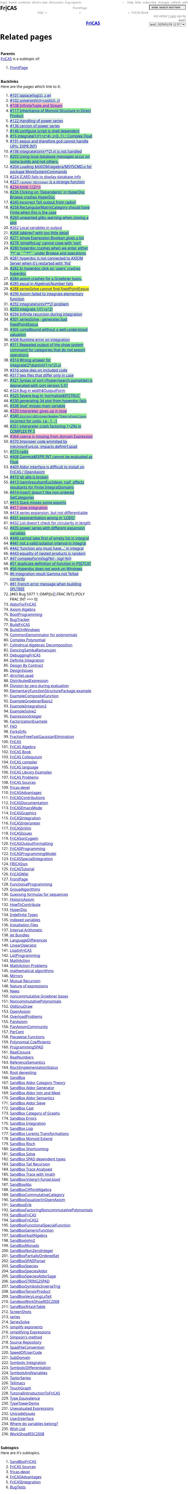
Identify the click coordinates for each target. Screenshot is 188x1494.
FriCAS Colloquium (26, 756)
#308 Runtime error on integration (40, 339)
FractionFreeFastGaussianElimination (42, 736)
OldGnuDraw (21, 1006)
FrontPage (80, 8)
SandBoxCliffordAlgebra (30, 1189)
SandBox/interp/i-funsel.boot (35, 1179)
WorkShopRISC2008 (27, 1433)
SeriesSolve (20, 1321)
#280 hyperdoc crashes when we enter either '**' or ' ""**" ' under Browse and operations (49, 250)
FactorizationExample (28, 721)
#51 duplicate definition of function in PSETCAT (50, 563)
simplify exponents (26, 1327)
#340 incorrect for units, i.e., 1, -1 (48, 418)
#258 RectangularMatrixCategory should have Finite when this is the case (50, 210)
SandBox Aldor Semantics (32, 1097)
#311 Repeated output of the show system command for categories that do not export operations (47, 349)
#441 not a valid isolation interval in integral (48, 543)
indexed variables (25, 919)
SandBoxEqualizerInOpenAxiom (37, 1199)
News (14, 991)
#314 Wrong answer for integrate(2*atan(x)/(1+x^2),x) (35, 362)
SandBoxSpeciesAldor (28, 1271)
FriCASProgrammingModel (33, 853)
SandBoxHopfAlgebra (28, 1235)
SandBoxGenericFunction (32, 1230)
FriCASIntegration (25, 818)
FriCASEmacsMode (26, 807)
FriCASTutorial (22, 868)
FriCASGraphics (23, 812)
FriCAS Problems (24, 777)
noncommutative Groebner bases (39, 996)
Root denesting (23, 1072)
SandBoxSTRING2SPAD (29, 1281)
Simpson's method (26, 1337)
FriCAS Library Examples (31, 772)
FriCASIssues (21, 833)
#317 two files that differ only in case (42, 375)
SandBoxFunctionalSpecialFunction (40, 1225)
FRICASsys (19, 863)
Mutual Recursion (25, 980)
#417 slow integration (29, 507)
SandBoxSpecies (24, 1265)
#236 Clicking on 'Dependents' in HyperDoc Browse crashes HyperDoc (47, 194)
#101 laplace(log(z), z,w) (30, 95)
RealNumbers (22, 1057)
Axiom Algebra (22, 609)
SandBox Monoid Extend (31, 1138)
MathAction (20, 960)
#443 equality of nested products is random (48, 553)
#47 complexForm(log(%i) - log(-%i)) (40, 558)
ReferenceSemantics (27, 1062)
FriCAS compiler (23, 762)
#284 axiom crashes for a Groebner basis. (46, 278)
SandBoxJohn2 (22, 1240)
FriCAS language (24, 767)
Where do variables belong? (34, 1423)
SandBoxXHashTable (27, 1306)
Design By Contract (26, 665)
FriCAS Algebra (23, 746)
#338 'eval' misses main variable (37, 405)
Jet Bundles (19, 935)
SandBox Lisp (21, 1128)
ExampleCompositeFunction (34, 695)
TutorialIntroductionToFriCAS (35, 1393)
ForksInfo (18, 731)
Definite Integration (27, 660)
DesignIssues (21, 670)
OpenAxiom (20, 1011)
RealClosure (20, 1052)
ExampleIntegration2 (28, 706)
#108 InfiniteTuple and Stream (36, 105)
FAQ (40, 12)
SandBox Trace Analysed (31, 1169)
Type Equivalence (25, 1398)
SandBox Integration (28, 1123)
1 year (172, 16)
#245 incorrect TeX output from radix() (43, 202)
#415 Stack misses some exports (38, 502)
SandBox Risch (22, 1143)
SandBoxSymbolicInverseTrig (35, 1286)
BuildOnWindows (25, 629)
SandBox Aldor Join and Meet (35, 1092)
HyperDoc (18, 909)
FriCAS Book (140, 12)
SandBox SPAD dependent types (37, 1159)
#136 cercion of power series (35, 125)
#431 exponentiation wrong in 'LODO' (42, 517)
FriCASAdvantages (26, 792)
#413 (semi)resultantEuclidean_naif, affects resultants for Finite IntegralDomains (47, 485)
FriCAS (6, 58)
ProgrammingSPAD (26, 1047)
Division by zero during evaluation (39, 685)
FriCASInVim (20, 828)
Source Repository (25, 1342)
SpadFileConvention (27, 1347)
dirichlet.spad (22, 675)
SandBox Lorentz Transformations (39, 1133)
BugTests (18, 1487)
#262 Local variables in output (36, 227)
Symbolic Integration (28, 1362)
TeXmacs (17, 1383)
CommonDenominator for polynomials (43, 634)
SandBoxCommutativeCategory (37, 1194)
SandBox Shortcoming (29, 1148)
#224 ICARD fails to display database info (45, 176)
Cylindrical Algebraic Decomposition (41, 645)
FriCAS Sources (23, 782)
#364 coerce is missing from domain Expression (51, 436)
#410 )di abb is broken (29, 477)
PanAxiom (19, 1021)
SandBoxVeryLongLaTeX (31, 1296)
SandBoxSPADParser (28, 1260)
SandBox (17, 1077)
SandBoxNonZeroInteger (31, 1250)
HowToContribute (25, 904)
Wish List (17, 1428)
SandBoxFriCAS (23, 1215)
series (15, 1316)
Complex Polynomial (27, 639)
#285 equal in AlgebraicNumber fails (41, 283)
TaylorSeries (20, 1377)
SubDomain (20, 1357)
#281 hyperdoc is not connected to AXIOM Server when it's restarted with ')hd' (46, 261)
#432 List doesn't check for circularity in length (50, 522)
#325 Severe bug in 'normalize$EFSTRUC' (45, 395)
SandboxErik (20, 1204)
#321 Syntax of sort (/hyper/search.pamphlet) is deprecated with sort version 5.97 (51, 383)
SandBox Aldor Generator (32, 1087)
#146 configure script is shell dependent (45, 130)
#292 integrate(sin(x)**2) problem (39, 304)
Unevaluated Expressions (31, 1408)
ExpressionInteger (26, 716)
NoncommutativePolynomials (35, 1001)
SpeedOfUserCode (26, 1352)
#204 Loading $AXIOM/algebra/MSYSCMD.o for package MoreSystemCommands (51, 169)
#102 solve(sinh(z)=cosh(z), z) (35, 100)
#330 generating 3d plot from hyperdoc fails (48, 400)
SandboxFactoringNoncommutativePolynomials (51, 1209)
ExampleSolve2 (23, 711)
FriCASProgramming (27, 848)
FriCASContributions (27, 797)
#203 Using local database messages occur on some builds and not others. (50, 159)
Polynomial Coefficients (30, 1042)
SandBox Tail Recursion (30, 1164)
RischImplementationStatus (34, 1067)
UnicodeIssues (22, 1413)
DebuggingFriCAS (25, 655)
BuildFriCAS (20, 624)
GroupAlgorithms (25, 889)
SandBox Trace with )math (32, 1174)
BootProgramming (26, 614)
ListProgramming (25, 955)
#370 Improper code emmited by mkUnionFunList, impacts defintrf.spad (43, 444)
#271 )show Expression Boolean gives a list (47, 237)
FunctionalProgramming (31, 884)
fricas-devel (20, 787)
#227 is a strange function (47, 181)
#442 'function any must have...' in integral (47, 548)
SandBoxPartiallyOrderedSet (34, 1255)
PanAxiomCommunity (29, 1026)
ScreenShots (20, 1311)
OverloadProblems (26, 1016)
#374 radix (19, 451)
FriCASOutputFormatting (31, 843)
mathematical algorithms (32, 970)
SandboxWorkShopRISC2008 (34, 1301)
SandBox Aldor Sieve (27, 1103)
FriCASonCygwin (24, 838)
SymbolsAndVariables (28, 1372)
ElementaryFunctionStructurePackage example (50, 690)
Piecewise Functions (27, 1036)
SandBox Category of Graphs (35, 1113)
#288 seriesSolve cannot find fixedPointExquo (49, 288)
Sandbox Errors (23, 1118)
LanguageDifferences (28, 940)
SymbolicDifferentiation (30, 1367)
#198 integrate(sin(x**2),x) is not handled (46, 151)
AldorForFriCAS (23, 604)
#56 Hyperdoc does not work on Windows (46, 568)
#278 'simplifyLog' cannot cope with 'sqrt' (45, 242)
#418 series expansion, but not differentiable (49, 512)
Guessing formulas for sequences (39, 894)
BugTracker (20, 619)
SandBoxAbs (20, 1184)
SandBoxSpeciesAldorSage (33, 1276)
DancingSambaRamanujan (33, 650)
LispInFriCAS (21, 950)
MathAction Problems (28, 965)
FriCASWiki (19, 874)
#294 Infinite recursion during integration (46, 314)
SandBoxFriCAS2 (24, 1220)
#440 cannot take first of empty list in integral (49, 538)
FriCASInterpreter (25, 823)
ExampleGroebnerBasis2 (31, 701)
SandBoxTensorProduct (30, 1291)
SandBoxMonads (24, 1245)
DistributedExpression (29, 680)
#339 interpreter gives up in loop (38, 410)
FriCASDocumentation (29, 802)
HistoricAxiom (22, 899)
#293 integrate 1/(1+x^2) (31, 309)
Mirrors (16, 975)
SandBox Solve (22, 1153)
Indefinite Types (24, 914)
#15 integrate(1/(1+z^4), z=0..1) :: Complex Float (51, 136)
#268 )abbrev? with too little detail (39, 232)
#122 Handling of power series (36, 120)
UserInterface (22, 1418)
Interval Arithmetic (26, 930)
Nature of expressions (29, 986)
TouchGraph (20, 1388)
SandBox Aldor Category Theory (37, 1082)
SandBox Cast (22, 1108)
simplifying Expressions (30, 1332)
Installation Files (24, 924)
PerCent (17, 1031)
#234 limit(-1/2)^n (25, 186)
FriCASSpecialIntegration (31, 858)
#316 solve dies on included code (38, 370)
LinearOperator (23, 945)
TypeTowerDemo (24, 1403)
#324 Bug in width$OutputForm (37, 390)
